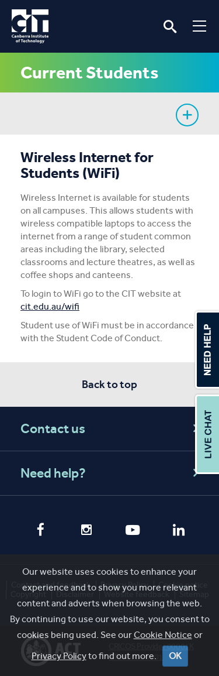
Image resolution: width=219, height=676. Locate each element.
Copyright (28, 594)
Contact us (111, 429)
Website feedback (136, 594)
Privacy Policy (124, 585)
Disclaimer (75, 594)
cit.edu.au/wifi (49, 306)
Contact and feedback (51, 585)
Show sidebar (187, 115)
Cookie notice (183, 585)
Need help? (111, 473)
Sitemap (194, 594)
